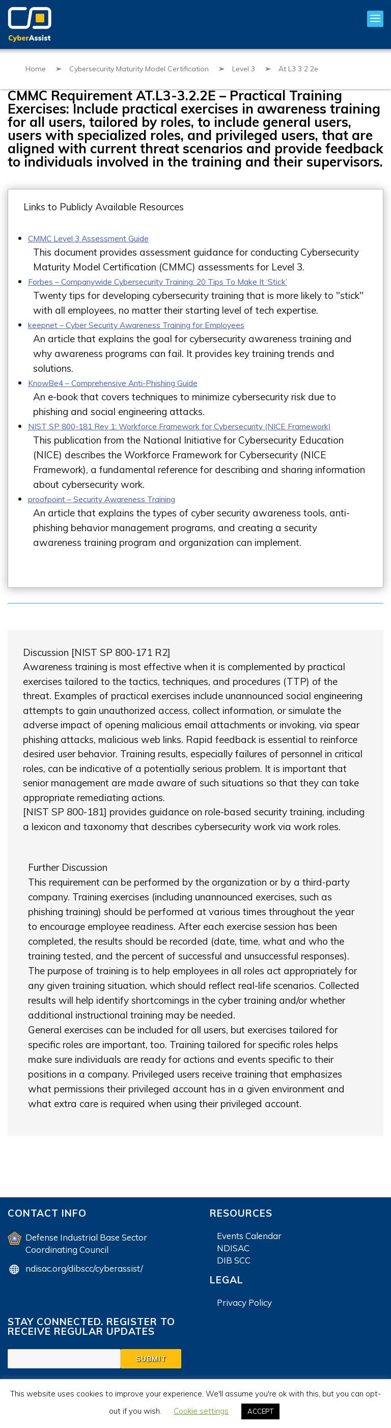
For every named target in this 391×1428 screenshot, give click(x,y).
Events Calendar (249, 1246)
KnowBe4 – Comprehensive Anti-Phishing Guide (131, 381)
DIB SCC (233, 1270)
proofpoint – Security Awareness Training (118, 509)
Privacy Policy (244, 1312)
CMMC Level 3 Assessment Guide (101, 238)
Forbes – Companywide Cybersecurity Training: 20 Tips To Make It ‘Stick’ (186, 280)
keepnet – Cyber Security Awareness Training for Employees (158, 323)
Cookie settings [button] (201, 1411)
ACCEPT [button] (260, 1411)
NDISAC (233, 1258)
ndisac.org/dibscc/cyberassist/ (84, 1278)
